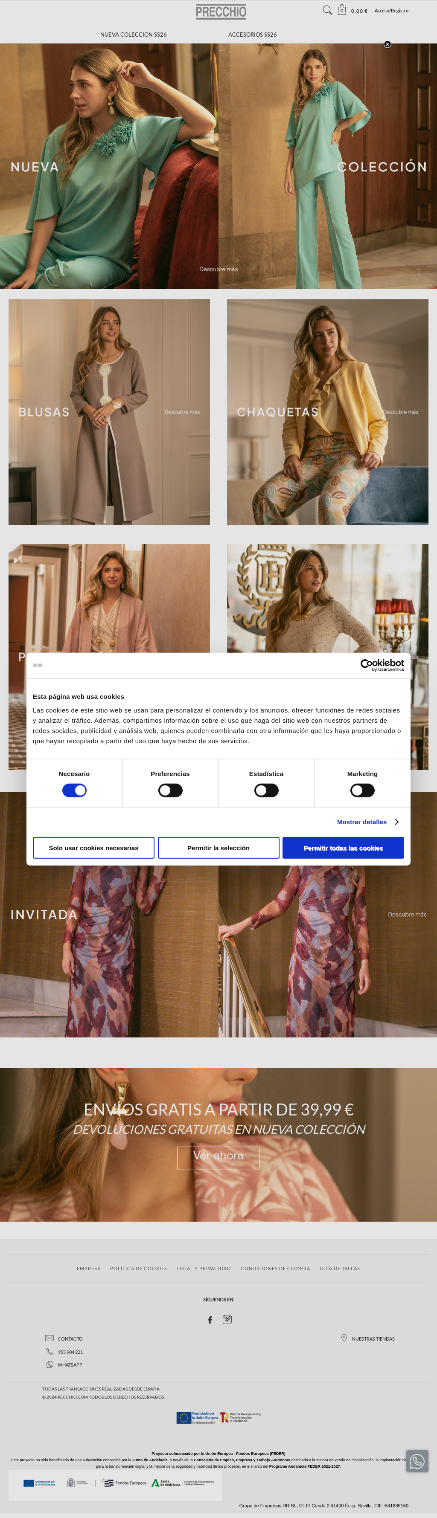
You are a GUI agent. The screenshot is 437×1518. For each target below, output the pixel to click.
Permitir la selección (218, 847)
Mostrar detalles (362, 822)
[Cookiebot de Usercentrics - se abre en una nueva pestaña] (366, 665)
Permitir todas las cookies (343, 847)
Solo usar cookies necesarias (93, 847)
